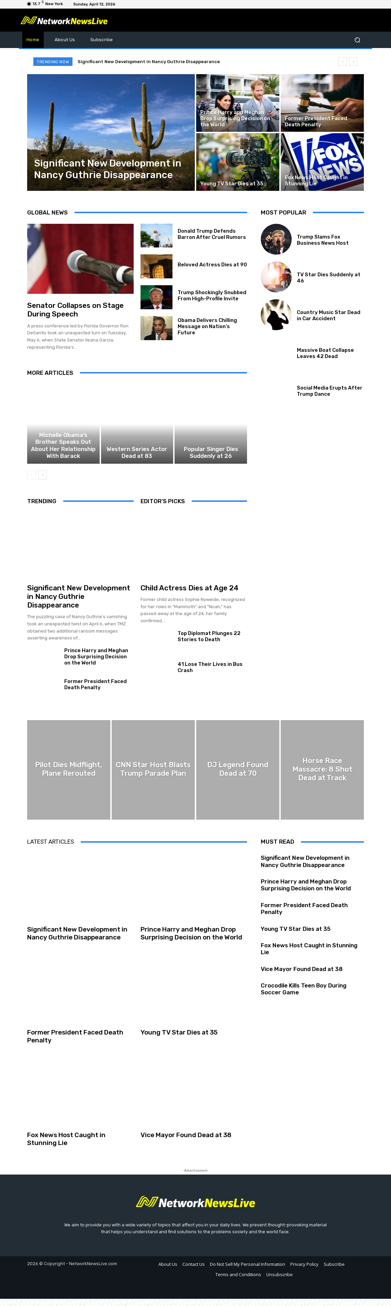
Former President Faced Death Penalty (95, 691)
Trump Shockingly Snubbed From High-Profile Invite (212, 295)
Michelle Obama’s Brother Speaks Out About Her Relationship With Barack (63, 457)
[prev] (342, 61)
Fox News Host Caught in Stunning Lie (66, 1146)
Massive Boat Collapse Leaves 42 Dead (325, 353)
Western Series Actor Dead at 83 (137, 460)
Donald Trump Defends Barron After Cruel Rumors (212, 234)
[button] (357, 40)
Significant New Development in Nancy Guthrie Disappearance (149, 61)
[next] (353, 61)
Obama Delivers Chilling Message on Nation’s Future (207, 326)
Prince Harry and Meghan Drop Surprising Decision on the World (96, 664)
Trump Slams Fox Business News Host (323, 240)
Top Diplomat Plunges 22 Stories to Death (209, 643)
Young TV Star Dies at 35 (179, 1039)
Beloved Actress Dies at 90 (212, 265)
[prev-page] (31, 482)
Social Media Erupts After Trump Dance (329, 391)
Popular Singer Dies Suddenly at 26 (211, 460)
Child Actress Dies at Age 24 (189, 595)
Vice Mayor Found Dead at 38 (186, 1142)
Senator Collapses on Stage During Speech (75, 309)
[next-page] (42, 482)
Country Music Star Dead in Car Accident (328, 315)
